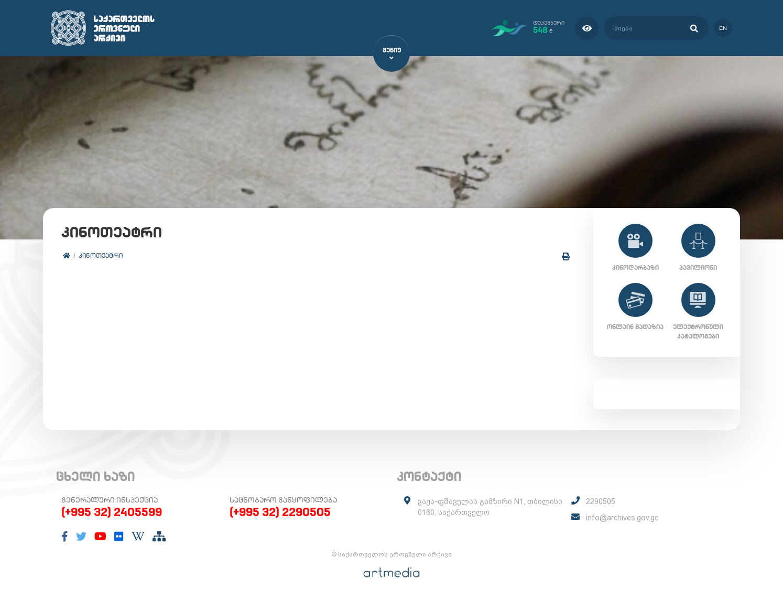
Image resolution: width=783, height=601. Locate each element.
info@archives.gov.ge (622, 517)
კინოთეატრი (101, 255)
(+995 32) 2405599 (111, 512)
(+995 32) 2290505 (280, 512)
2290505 (600, 501)
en (723, 28)
